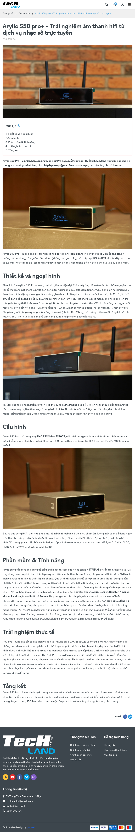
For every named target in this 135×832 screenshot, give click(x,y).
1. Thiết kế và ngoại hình (19, 134)
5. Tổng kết (12, 150)
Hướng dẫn (110, 745)
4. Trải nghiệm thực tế (18, 146)
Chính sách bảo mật (81, 755)
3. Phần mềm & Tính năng (20, 142)
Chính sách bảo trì (80, 750)
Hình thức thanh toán (115, 750)
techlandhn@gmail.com (20, 801)
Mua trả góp (110, 755)
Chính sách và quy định (82, 745)
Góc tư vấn (24, 13)
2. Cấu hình (12, 138)
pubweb (31, 827)
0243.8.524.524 (16, 806)
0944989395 (14, 811)
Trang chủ (8, 13)
